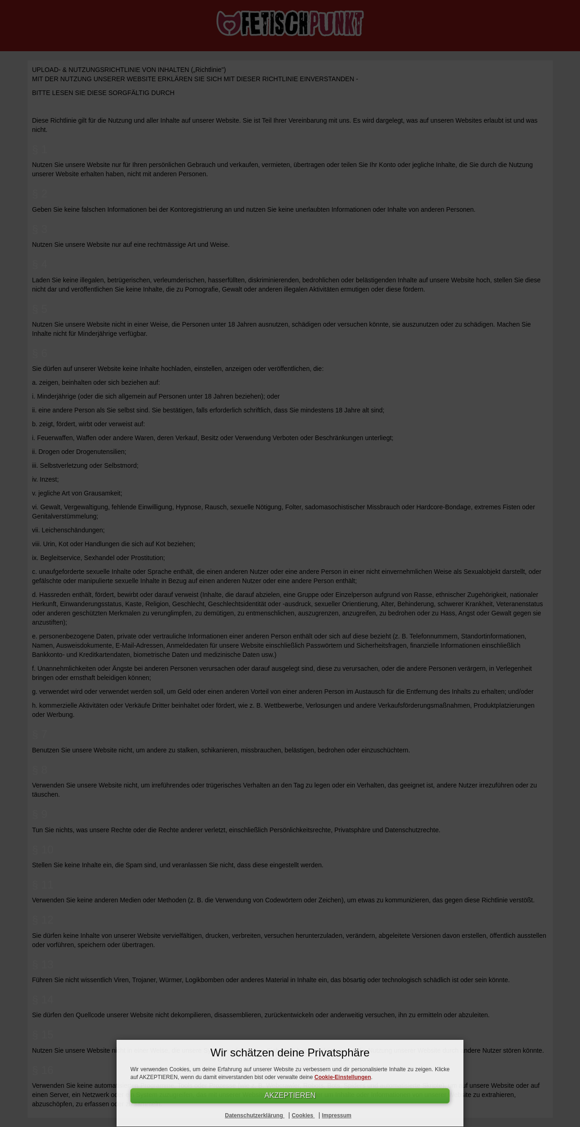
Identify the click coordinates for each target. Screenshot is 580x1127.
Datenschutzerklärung (254, 1115)
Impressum (337, 1115)
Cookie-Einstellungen (343, 1077)
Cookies (303, 1115)
